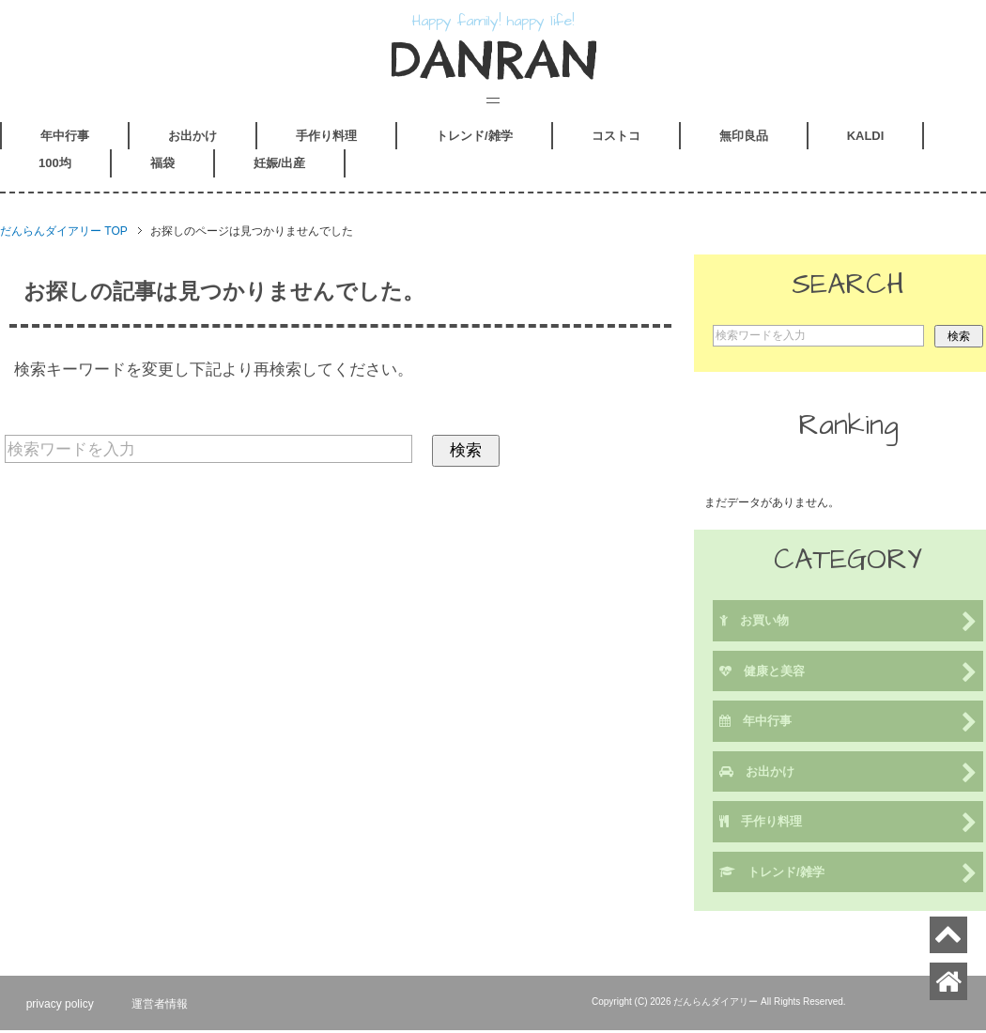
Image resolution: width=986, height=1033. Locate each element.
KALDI (866, 138)
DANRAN (493, 61)
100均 (55, 166)
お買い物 (848, 625)
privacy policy (62, 1005)
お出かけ (192, 138)
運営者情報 (164, 1005)
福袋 (162, 166)
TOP (64, 233)
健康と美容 (848, 675)
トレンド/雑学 (474, 138)
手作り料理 (326, 138)
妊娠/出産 (280, 166)
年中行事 (64, 138)
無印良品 (743, 138)
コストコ (616, 138)
